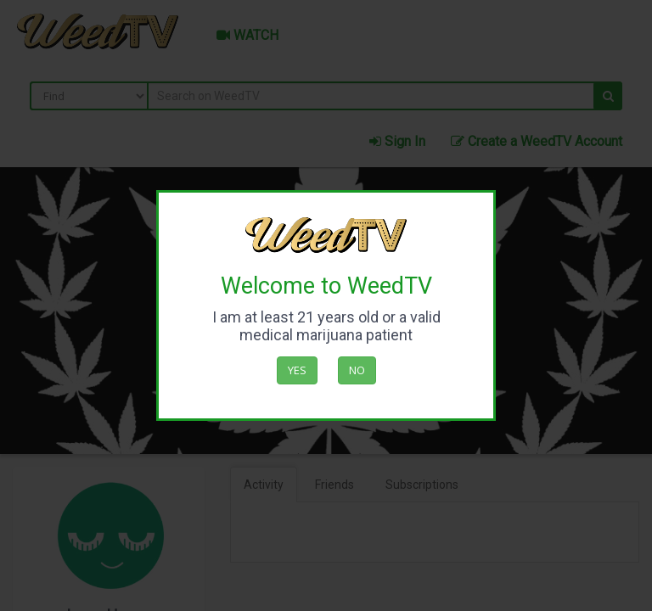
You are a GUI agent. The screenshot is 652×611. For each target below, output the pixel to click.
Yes (297, 370)
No (357, 370)
